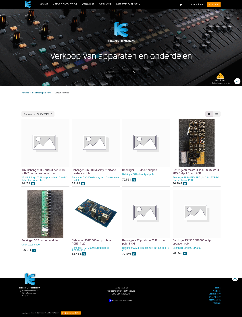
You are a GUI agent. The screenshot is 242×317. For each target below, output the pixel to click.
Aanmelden (196, 4)
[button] (37, 114)
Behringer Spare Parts (41, 92)
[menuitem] (44, 4)
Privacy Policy (214, 296)
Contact (213, 4)
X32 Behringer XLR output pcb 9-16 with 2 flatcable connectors (43, 171)
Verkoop (25, 92)
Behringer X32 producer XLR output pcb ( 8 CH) (144, 242)
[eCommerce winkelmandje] (181, 4)
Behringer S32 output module (39, 240)
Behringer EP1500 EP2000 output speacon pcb (193, 242)
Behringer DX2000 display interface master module (94, 171)
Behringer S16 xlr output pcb (139, 169)
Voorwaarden (215, 299)
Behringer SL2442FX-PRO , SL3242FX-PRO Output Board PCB (196, 171)
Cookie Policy (215, 293)
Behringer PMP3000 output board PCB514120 (92, 242)
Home (218, 287)
